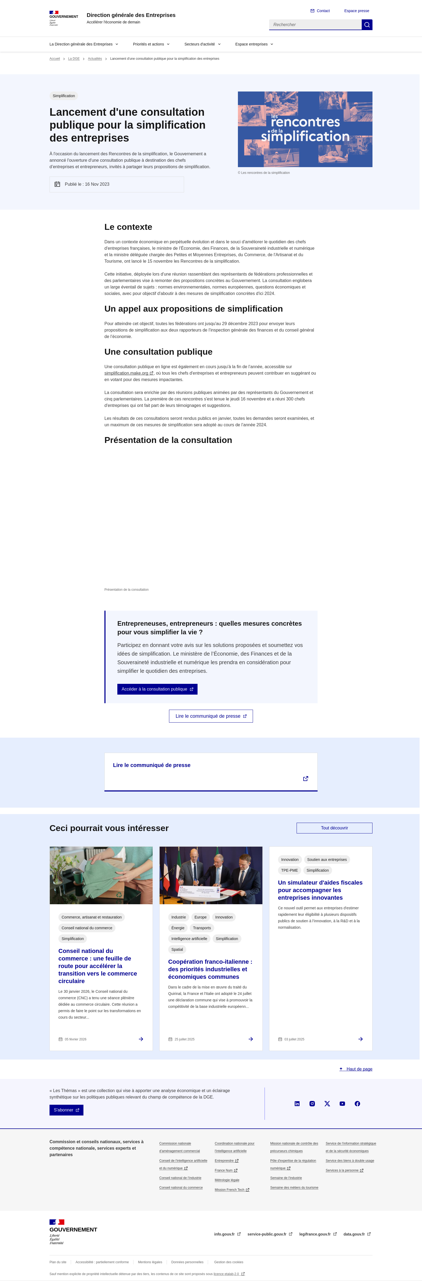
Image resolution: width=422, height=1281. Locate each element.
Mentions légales (150, 1262)
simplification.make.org (126, 373)
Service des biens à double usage (350, 1161)
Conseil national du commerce (181, 1188)
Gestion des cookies (228, 1262)
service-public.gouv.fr (267, 1234)
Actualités (95, 59)
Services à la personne (342, 1170)
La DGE (74, 59)
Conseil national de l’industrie (180, 1178)
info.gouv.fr (225, 1234)
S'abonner (63, 1110)
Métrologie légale (227, 1180)
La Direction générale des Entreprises (81, 44)
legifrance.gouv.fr (315, 1234)
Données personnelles (187, 1262)
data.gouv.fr (355, 1234)
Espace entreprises (251, 44)
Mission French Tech (229, 1190)
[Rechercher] (315, 24)
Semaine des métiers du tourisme (294, 1188)
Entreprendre (224, 1161)
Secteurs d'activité (199, 44)
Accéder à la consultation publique (154, 689)
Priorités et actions (148, 44)
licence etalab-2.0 (227, 1274)
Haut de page (358, 1069)
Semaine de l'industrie (286, 1178)
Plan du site (58, 1262)
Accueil (55, 59)
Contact (323, 11)
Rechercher (367, 24)
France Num (224, 1170)
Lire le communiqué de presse (207, 716)
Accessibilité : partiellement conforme (102, 1262)
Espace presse (356, 11)
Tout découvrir (334, 828)
